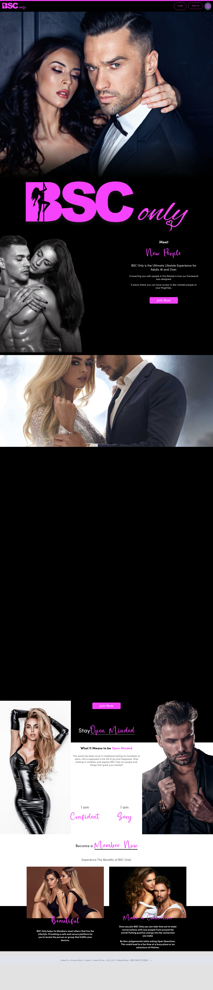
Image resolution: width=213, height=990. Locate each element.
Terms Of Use (98, 960)
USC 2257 (110, 960)
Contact (88, 960)
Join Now (164, 300)
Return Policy (122, 960)
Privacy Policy (76, 960)
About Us (64, 960)
